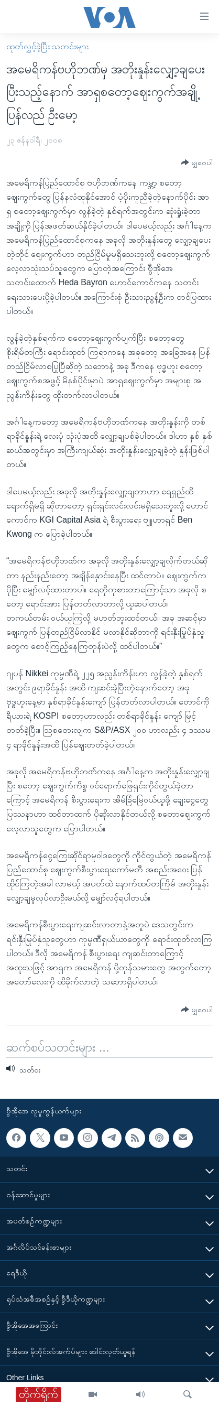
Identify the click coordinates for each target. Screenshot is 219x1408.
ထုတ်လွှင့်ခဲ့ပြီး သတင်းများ (47, 46)
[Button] (197, 163)
